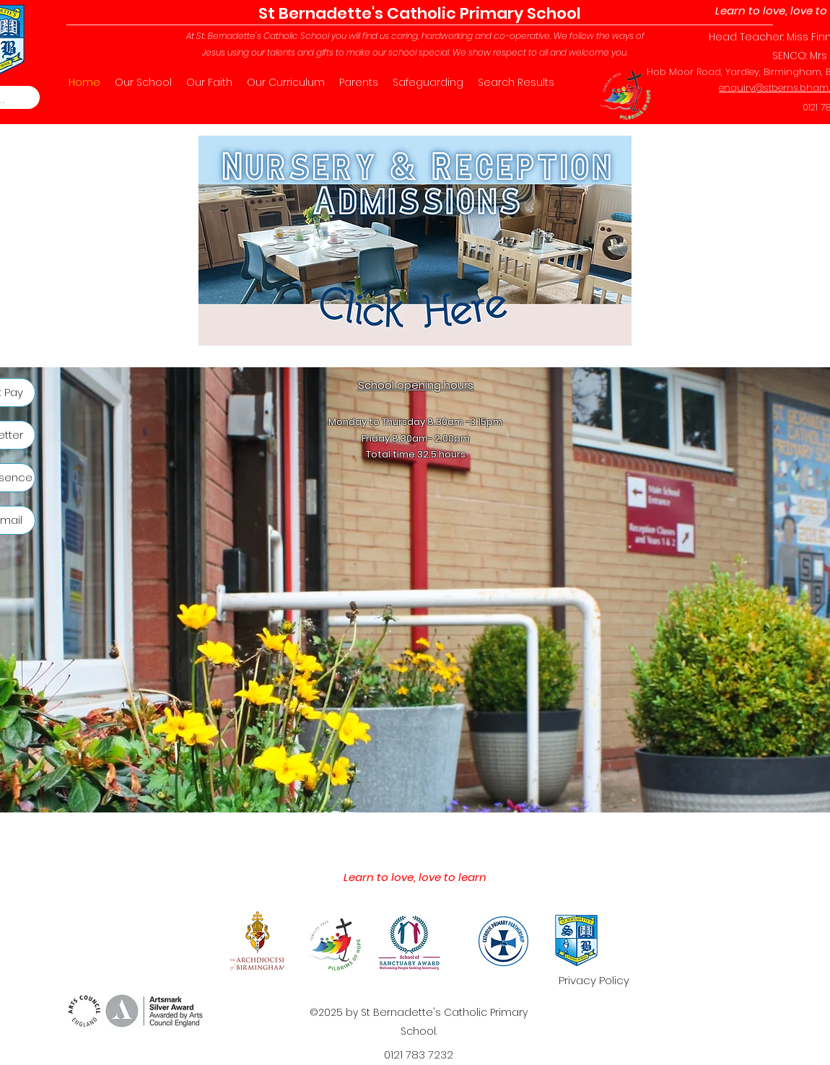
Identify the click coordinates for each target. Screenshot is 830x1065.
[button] (143, 82)
